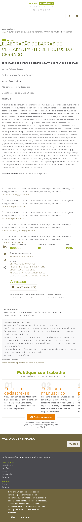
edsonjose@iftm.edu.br (13, 218)
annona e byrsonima (35, 362)
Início (4, 32)
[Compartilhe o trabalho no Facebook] (5, 261)
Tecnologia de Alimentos (21, 256)
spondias (20, 362)
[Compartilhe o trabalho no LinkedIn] (5, 247)
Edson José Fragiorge (22, 270)
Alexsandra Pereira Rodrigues (27, 273)
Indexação (7, 474)
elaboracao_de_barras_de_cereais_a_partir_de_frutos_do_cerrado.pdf (23, 287)
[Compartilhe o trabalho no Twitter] (5, 254)
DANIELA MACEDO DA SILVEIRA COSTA (29, 276)
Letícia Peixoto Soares (23, 264)
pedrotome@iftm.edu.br (13, 206)
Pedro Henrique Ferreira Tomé (27, 267)
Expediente (7, 465)
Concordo (25, 518)
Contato (5, 477)
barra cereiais (8, 362)
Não (12, 518)
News (4, 471)
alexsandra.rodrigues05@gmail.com (19, 230)
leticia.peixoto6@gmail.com (16, 194)
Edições (5, 468)
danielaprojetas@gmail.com (15, 242)
